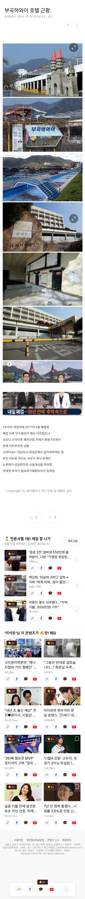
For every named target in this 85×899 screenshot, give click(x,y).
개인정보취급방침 (35, 840)
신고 (50, 16)
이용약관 (18, 840)
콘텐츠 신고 (53, 840)
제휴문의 (66, 840)
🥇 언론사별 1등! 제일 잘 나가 (28, 539)
